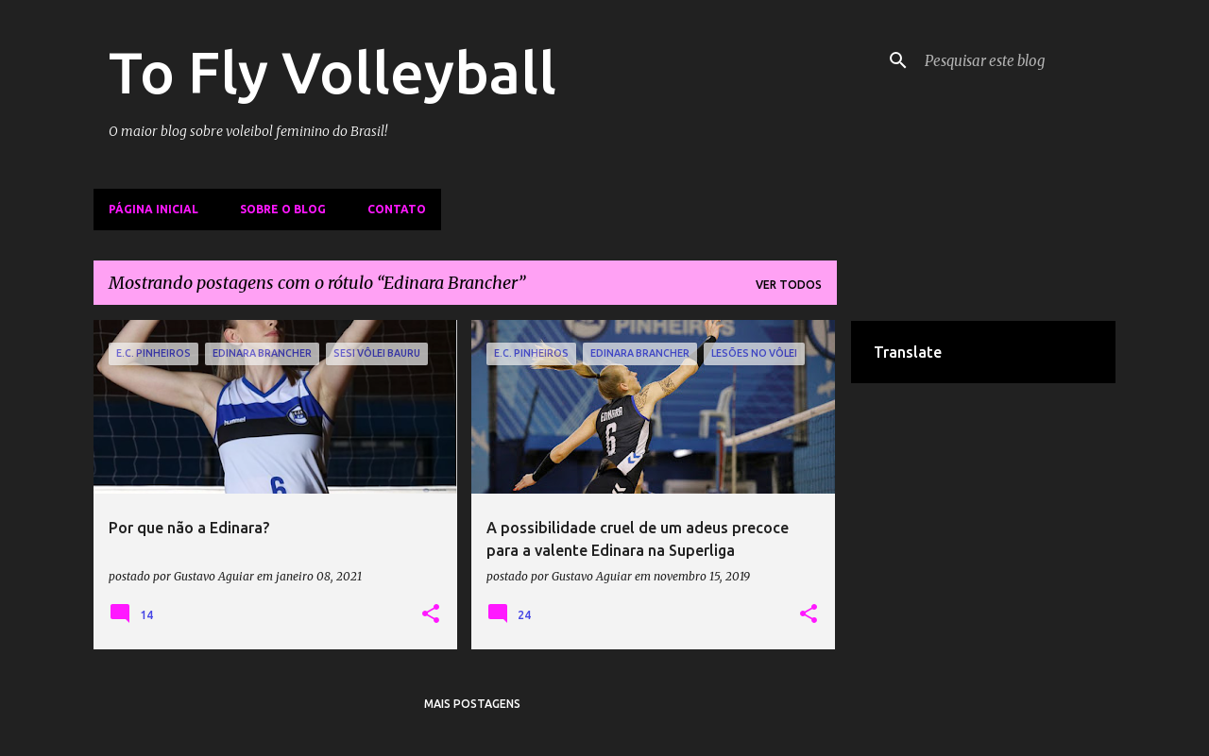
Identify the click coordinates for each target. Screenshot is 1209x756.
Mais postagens (472, 703)
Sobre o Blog (283, 209)
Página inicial (153, 209)
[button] (430, 614)
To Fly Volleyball (332, 72)
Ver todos (789, 284)
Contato (396, 209)
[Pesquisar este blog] (1016, 60)
